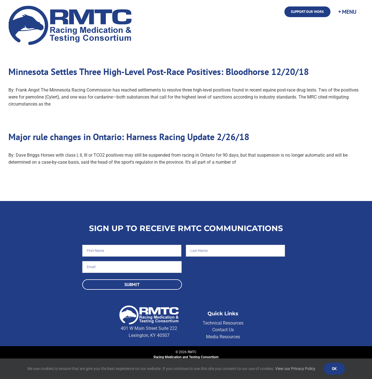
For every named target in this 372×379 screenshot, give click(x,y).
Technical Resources (223, 323)
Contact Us (223, 329)
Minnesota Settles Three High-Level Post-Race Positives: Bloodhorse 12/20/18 (158, 71)
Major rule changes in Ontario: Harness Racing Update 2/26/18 (128, 137)
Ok (334, 368)
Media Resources (223, 336)
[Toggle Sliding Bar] (347, 12)
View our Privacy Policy (295, 368)
